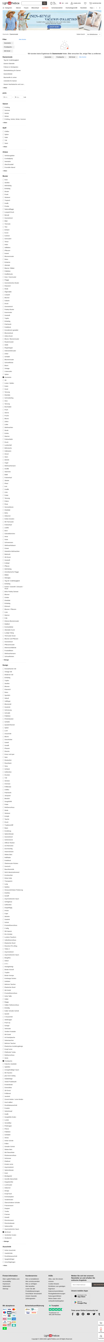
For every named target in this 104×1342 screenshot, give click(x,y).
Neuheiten (83, 8)
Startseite (6, 34)
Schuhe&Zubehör (57, 8)
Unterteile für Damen (10, 81)
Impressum (6, 1284)
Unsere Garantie (31, 1296)
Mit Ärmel (73, 57)
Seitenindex (7, 1286)
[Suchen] (32, 3)
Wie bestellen (30, 1286)
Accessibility (7, 1281)
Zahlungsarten (30, 1298)
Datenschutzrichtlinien (55, 1291)
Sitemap (5, 1289)
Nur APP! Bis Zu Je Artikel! (55, 3)
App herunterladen (101, 1331)
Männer (18, 8)
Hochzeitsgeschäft (71, 8)
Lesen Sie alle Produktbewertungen (32, 1290)
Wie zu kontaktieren (32, 1279)
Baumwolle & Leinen (10, 77)
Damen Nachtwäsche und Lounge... (15, 84)
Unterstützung (101, 1338)
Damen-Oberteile (9, 63)
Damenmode (14, 34)
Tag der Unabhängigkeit (11, 60)
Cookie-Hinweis (53, 1284)
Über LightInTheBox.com (11, 1279)
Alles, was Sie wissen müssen (55, 1280)
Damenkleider (8, 74)
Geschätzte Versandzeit (33, 1293)
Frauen (26, 8)
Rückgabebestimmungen (56, 1293)
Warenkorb (101, 1323)
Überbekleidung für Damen (12, 70)
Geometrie (49, 57)
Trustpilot (54, 1306)
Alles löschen (22, 39)
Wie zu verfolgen (31, 1284)
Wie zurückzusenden (32, 1281)
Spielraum (45, 8)
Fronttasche (61, 57)
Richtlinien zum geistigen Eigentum (56, 1287)
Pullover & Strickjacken (11, 67)
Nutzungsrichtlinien (54, 1296)
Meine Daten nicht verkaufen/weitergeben (56, 1300)
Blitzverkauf (35, 8)
